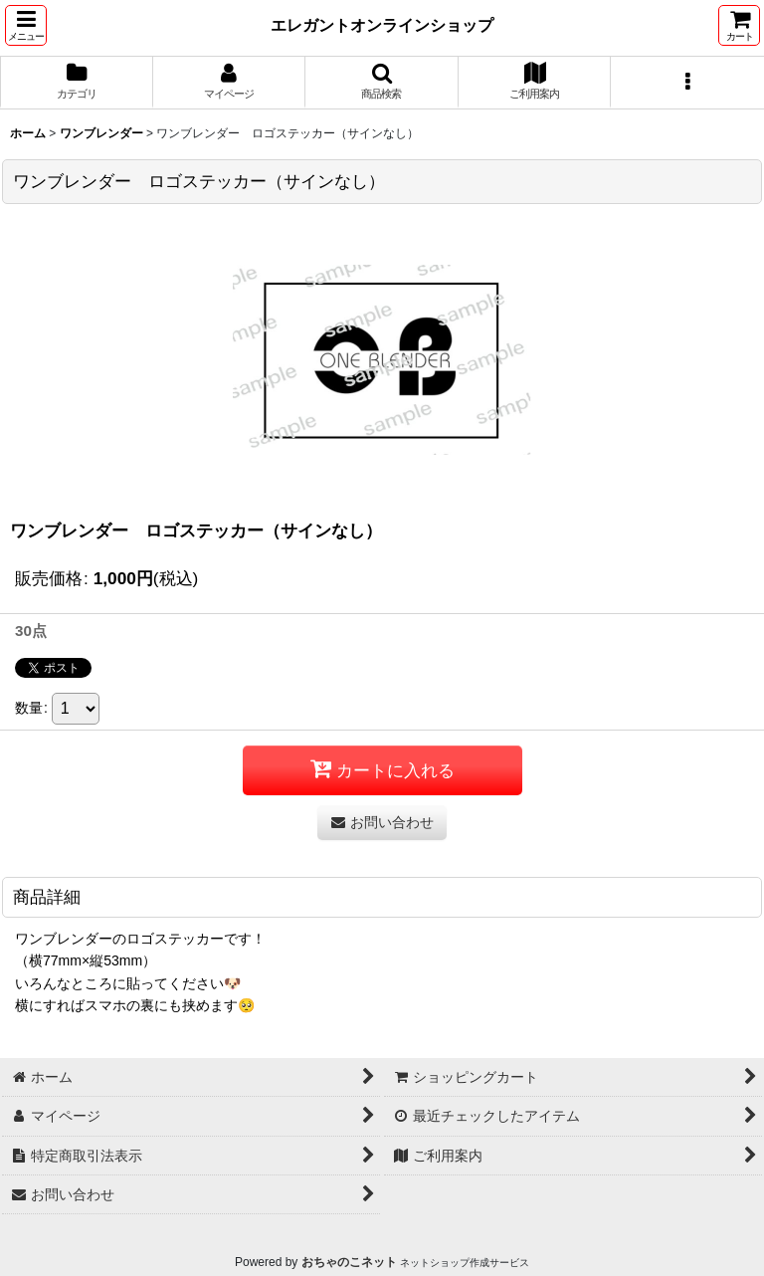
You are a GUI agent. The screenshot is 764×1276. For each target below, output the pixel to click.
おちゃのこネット (349, 1262)
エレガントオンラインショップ (382, 25)
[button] (26, 25)
